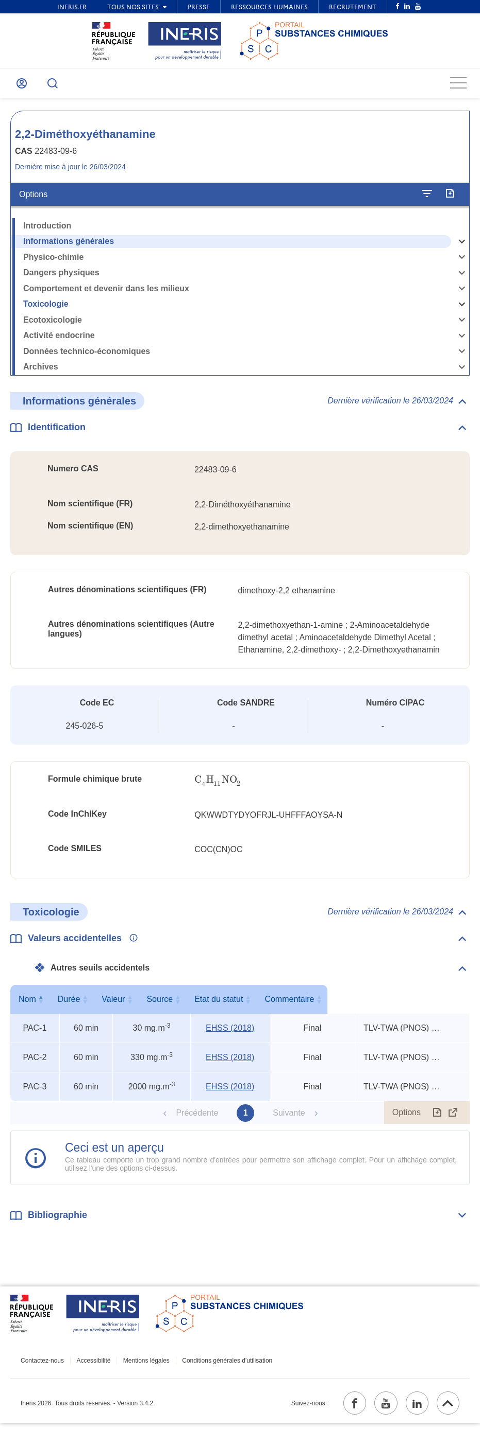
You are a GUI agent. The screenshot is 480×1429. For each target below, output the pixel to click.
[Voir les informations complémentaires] (131, 942)
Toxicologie (46, 307)
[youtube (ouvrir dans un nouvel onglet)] (378, 1408)
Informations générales (68, 244)
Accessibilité (90, 1364)
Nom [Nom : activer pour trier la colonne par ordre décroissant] (32, 1002)
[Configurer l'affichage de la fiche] (427, 197)
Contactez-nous (42, 1364)
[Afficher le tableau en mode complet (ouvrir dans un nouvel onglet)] (453, 1116)
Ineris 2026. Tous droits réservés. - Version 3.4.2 (87, 1408)
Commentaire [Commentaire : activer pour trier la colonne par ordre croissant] (410, 1002)
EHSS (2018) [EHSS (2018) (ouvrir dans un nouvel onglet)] (230, 1031)
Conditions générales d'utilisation (217, 1364)
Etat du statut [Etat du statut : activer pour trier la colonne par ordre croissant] (310, 1002)
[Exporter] (450, 197)
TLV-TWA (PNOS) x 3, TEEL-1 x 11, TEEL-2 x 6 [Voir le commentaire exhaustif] (402, 1031)
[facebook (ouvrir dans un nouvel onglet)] (344, 1408)
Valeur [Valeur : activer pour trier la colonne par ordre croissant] (149, 1002)
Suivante (289, 1116)
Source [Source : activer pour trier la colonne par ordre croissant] (228, 1002)
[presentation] (217, 783)
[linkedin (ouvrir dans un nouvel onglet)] (412, 1408)
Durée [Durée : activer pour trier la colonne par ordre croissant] (84, 1002)
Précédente (197, 1116)
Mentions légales (139, 1364)
